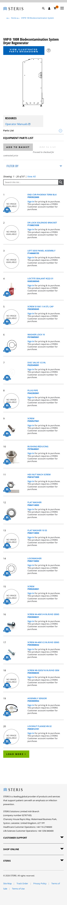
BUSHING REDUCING (37, 447)
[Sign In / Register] (49, 8)
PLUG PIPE (33, 391)
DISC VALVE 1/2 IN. (36, 364)
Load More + (16, 754)
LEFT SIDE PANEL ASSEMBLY (41, 252)
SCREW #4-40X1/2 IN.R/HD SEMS (43, 643)
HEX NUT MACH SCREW (39, 475)
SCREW (33, 419)
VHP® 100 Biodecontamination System (37, 18)
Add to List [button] (48, 146)
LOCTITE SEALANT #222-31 (40, 279)
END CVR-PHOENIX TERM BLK (42, 196)
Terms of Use (18, 888)
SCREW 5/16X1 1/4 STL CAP (40, 308)
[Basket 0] (55, 8)
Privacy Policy (40, 883)
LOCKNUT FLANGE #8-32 (39, 727)
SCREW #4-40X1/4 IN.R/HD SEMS (43, 615)
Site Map (7, 883)
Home (13, 18)
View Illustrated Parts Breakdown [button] (23, 50)
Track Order (22, 883)
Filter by (12, 166)
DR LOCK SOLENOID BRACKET (42, 224)
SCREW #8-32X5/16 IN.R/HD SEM (43, 671)
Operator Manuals (17, 124)
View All (31, 176)
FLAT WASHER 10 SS (37, 531)
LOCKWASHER (34, 559)
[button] (45, 12)
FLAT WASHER (34, 503)
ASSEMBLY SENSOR (37, 699)
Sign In (31, 201)
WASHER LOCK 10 (36, 336)
